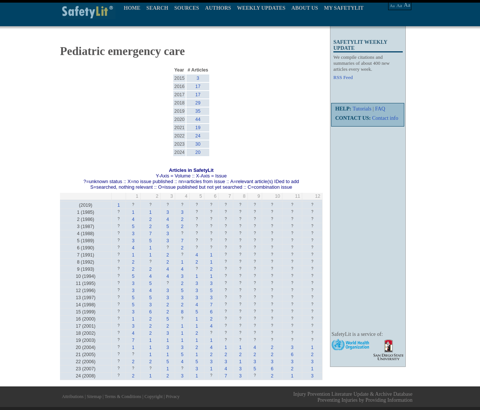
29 (198, 103)
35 (198, 111)
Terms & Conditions (123, 396)
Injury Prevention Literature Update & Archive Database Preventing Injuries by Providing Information (352, 397)
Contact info (385, 118)
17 (198, 86)
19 (198, 127)
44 (198, 119)
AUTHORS (218, 8)
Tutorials (361, 109)
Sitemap (94, 396)
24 (198, 136)
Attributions (73, 396)
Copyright (153, 396)
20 (198, 152)
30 (198, 144)
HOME (132, 8)
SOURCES (186, 8)
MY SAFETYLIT (344, 8)
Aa (392, 5)
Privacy (173, 396)
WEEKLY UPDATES (261, 8)
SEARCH (157, 8)
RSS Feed (343, 77)
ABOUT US (304, 8)
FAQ (380, 109)
